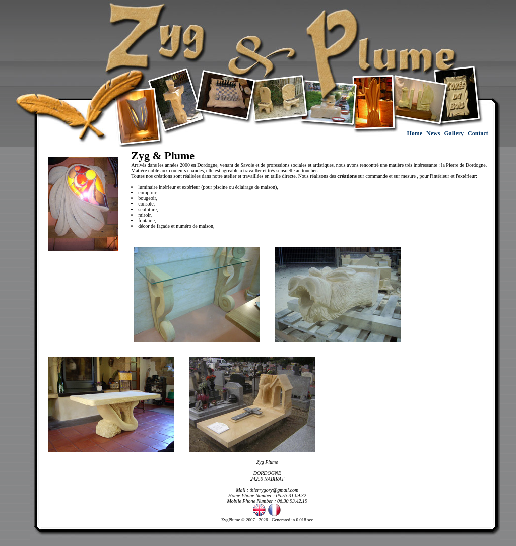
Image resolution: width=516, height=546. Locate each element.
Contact (479, 133)
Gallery (454, 133)
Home (415, 133)
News (433, 133)
